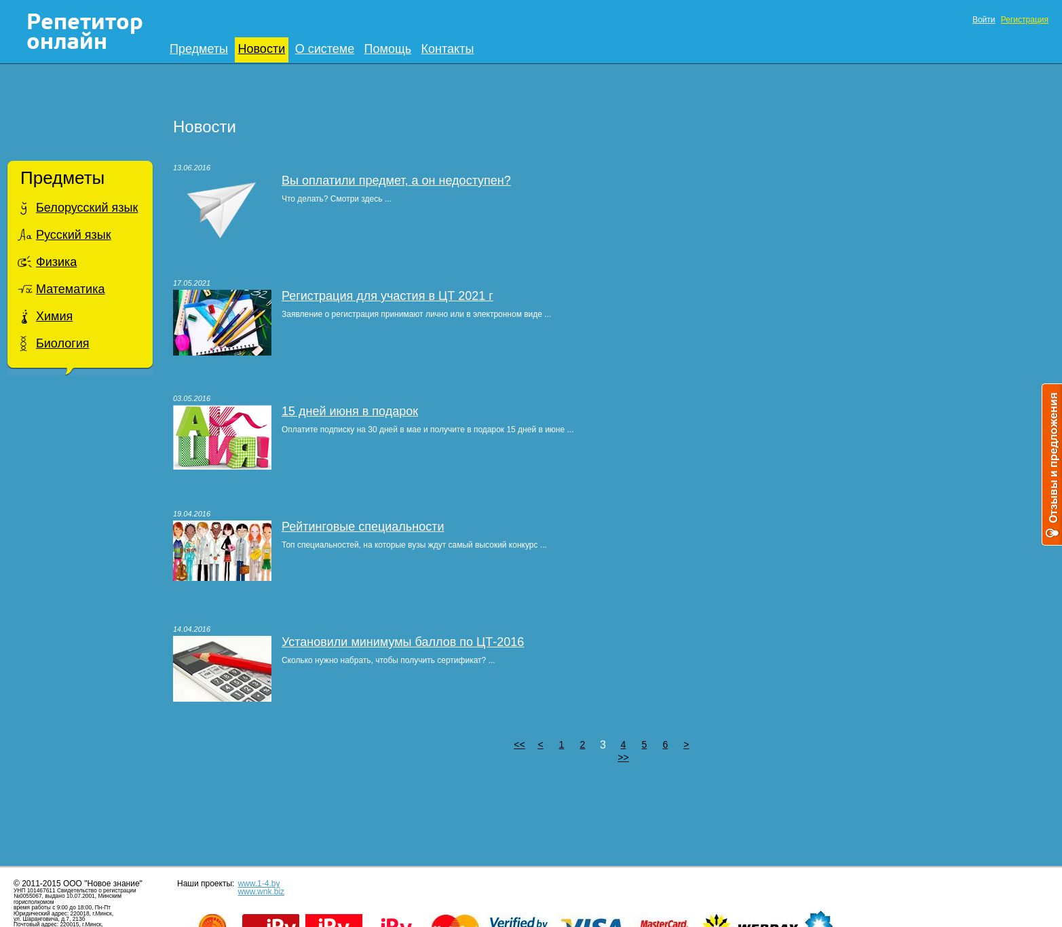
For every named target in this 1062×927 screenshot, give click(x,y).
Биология (63, 343)
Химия (54, 316)
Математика (70, 289)
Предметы (199, 49)
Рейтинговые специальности (363, 527)
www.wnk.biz (261, 891)
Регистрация (1024, 19)
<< (519, 744)
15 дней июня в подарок (350, 411)
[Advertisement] (80, 599)
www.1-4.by (259, 883)
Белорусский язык (87, 207)
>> (623, 757)
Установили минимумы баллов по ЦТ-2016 (403, 642)
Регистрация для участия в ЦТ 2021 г (387, 296)
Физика (56, 262)
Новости (262, 49)
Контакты (447, 49)
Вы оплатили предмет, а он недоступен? (396, 180)
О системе (325, 49)
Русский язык (73, 235)
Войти (983, 19)
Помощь (388, 49)
